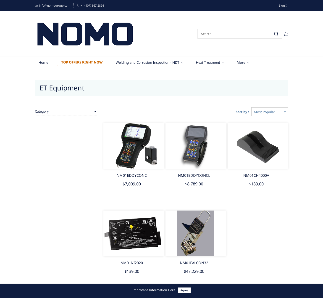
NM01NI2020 (132, 262)
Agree (184, 290)
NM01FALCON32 (194, 262)
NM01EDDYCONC (132, 175)
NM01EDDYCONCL (194, 175)
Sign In (283, 5)
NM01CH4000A (256, 175)
